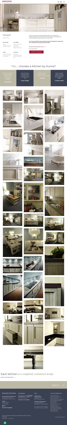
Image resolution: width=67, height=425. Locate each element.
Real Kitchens (5, 42)
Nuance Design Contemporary (56, 400)
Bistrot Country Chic (54, 401)
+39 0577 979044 (5, 404)
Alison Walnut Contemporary (55, 407)
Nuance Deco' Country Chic (55, 404)
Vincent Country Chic (54, 397)
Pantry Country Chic (54, 411)
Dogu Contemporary (54, 395)
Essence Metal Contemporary (56, 408)
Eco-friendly (16, 42)
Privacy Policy (23, 415)
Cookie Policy (10, 418)
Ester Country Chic (53, 405)
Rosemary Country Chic (54, 406)
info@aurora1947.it (5, 402)
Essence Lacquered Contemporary (57, 399)
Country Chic (6, 37)
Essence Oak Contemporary (55, 396)
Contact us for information (36, 51)
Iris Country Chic (53, 402)
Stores (4, 52)
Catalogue (15, 52)
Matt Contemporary (54, 410)
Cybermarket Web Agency (60, 417)
